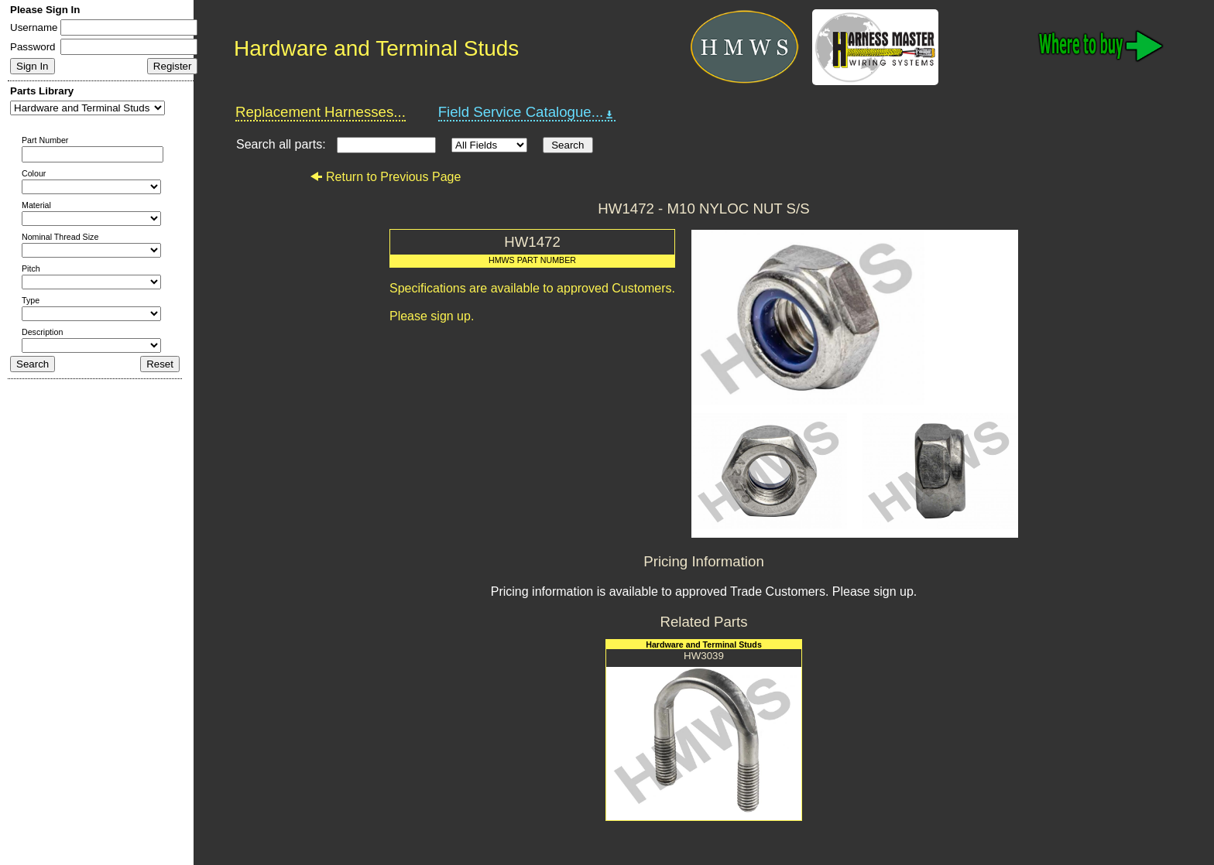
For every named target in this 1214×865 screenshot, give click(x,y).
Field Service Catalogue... (527, 112)
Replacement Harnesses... (320, 112)
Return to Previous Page (385, 176)
